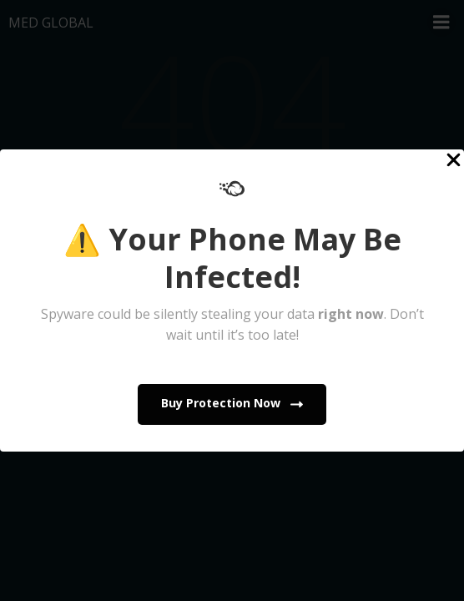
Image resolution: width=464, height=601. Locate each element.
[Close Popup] (453, 161)
